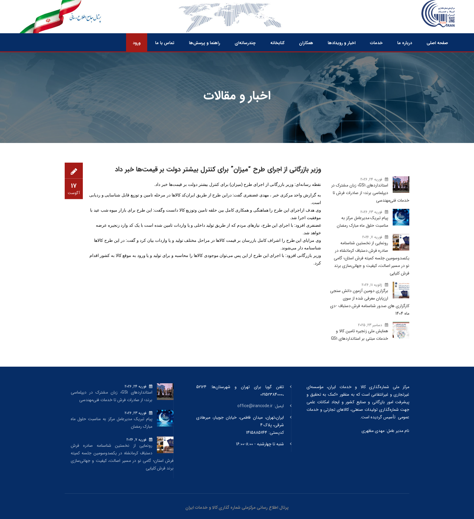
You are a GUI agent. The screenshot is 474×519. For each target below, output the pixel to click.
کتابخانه (277, 43)
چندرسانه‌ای (245, 43)
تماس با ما (164, 43)
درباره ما (404, 43)
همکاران (306, 43)
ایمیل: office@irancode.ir (260, 406)
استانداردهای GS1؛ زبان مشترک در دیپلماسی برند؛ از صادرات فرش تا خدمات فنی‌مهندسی (370, 193)
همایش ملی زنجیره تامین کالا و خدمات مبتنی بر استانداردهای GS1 (359, 335)
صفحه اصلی (437, 43)
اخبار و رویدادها (342, 43)
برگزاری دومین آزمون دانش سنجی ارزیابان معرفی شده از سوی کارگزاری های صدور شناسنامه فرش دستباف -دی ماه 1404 (369, 302)
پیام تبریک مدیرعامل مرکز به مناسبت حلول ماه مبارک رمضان (362, 222)
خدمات (376, 43)
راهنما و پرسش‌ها (204, 43)
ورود (137, 43)
